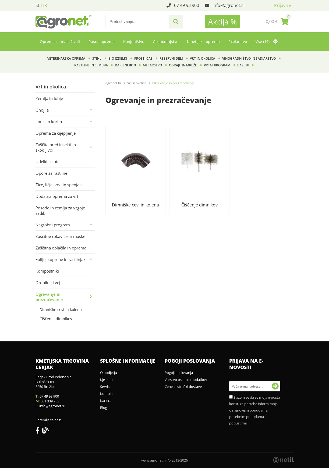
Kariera (105, 400)
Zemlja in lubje (49, 98)
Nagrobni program (53, 224)
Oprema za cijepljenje (56, 133)
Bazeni (243, 65)
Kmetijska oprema (203, 41)
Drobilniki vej (48, 282)
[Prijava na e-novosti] (275, 386)
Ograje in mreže (183, 65)
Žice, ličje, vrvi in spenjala (59, 184)
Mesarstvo (152, 65)
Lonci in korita (49, 121)
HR (44, 5)
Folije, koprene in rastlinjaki (61, 259)
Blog (103, 407)
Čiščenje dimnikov (56, 318)
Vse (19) (267, 41)
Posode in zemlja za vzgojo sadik (60, 210)
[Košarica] (277, 21)
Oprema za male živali (60, 41)
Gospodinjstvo (165, 41)
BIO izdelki (117, 58)
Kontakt (106, 393)
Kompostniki (47, 271)
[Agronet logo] (63, 21)
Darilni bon (125, 65)
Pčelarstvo (237, 41)
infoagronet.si (229, 5)
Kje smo (106, 379)
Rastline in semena (91, 65)
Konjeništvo (133, 41)
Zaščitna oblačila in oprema (61, 248)
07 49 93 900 (186, 5)
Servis (104, 386)
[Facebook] (39, 431)
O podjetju (108, 372)
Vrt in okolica (202, 58)
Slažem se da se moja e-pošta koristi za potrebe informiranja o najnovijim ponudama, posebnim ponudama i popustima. (254, 410)
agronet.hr (113, 83)
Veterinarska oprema (66, 58)
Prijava (282, 5)
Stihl (96, 58)
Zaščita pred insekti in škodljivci (56, 147)
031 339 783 (50, 401)
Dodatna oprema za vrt (57, 196)
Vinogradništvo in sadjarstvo (249, 58)
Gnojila (42, 110)
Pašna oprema (102, 41)
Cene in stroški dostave (183, 386)
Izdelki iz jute (47, 161)
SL (38, 5)
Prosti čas (143, 58)
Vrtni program (217, 65)
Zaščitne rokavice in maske (60, 236)
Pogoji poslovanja (179, 372)
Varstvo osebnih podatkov (186, 379)
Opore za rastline (51, 173)
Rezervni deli (171, 58)
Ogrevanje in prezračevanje (49, 296)
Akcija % (222, 21)
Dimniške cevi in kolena (61, 309)
